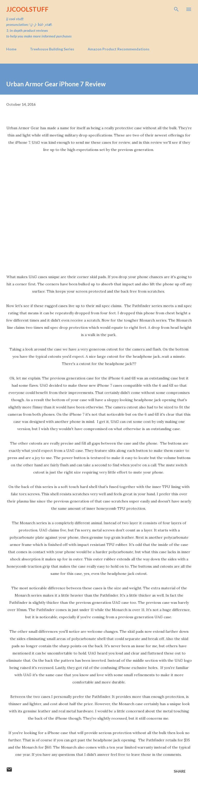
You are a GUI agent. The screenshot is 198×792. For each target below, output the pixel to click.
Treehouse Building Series (52, 49)
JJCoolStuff (27, 9)
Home (11, 49)
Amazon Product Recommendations (119, 49)
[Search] (176, 9)
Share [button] (180, 771)
